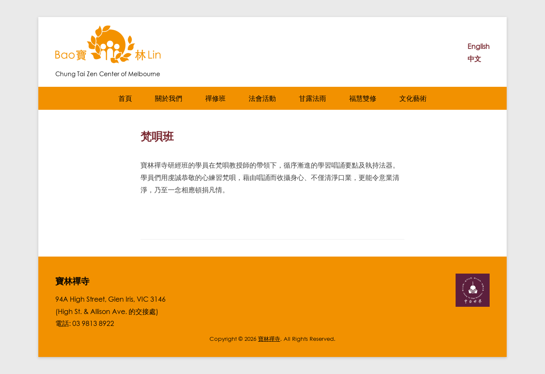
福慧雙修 (362, 98)
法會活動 (262, 98)
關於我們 (168, 98)
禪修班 (215, 98)
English (479, 46)
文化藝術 (413, 98)
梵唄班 (157, 136)
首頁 (125, 98)
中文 (474, 58)
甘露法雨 (312, 98)
